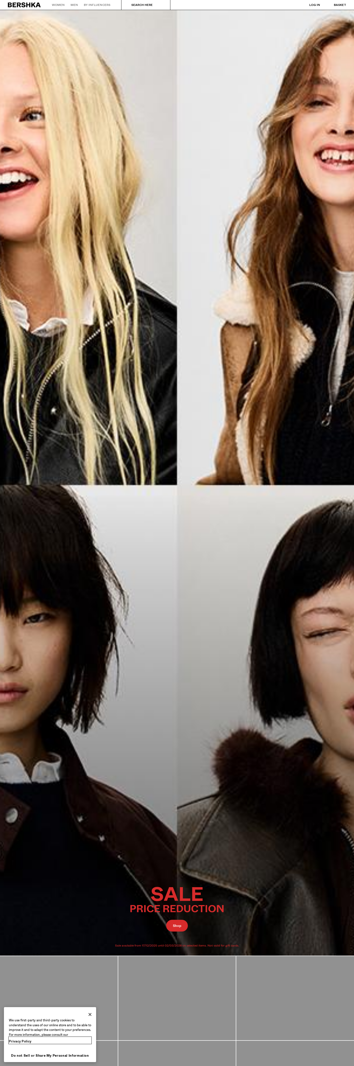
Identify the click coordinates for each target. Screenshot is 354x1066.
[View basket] (335, 5)
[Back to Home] (24, 5)
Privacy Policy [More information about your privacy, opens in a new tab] (20, 1041)
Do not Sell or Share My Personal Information (50, 1055)
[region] (50, 1034)
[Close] (90, 1014)
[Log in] (309, 5)
